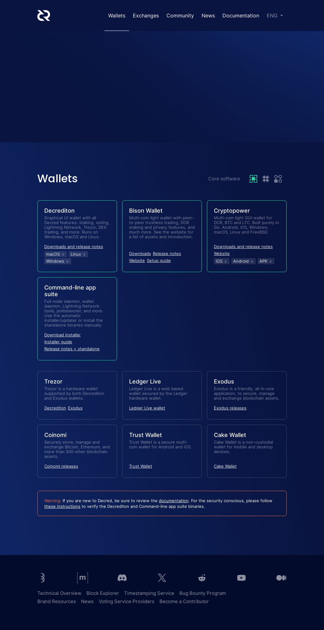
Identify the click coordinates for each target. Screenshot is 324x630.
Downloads (140, 253)
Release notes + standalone (72, 348)
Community (180, 15)
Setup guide (159, 260)
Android (243, 261)
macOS (55, 254)
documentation (174, 500)
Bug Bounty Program (202, 593)
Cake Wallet (225, 466)
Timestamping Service (149, 593)
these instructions (62, 506)
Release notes (167, 253)
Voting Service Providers (126, 601)
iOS (221, 261)
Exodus (75, 407)
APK (265, 261)
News (208, 15)
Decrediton (55, 407)
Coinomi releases (61, 466)
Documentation (240, 15)
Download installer (62, 334)
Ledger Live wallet (147, 407)
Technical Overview (59, 593)
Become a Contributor (184, 601)
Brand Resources (56, 601)
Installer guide (58, 341)
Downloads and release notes (73, 246)
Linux (78, 254)
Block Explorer (102, 593)
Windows (57, 261)
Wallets (116, 15)
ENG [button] (273, 15)
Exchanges (146, 15)
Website (137, 260)
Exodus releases (230, 407)
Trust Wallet (140, 466)
